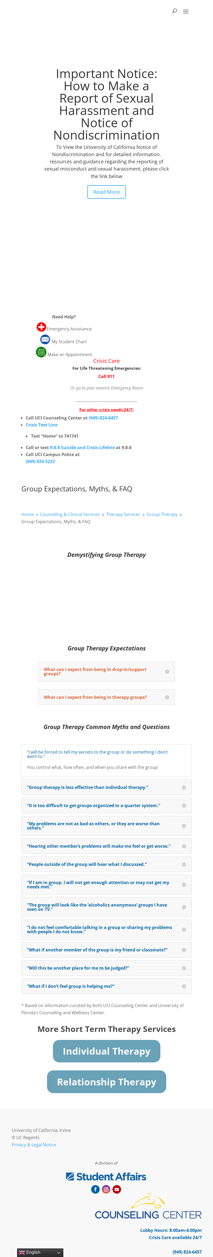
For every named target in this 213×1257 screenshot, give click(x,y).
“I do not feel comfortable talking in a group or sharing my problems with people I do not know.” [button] (99, 929)
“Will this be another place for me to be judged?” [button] (78, 968)
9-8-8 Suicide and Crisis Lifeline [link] (82, 447)
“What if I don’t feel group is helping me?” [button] (71, 986)
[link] (61, 11)
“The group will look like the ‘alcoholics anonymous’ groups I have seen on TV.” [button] (97, 907)
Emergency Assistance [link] (69, 329)
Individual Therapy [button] (106, 1051)
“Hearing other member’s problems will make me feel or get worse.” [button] (99, 846)
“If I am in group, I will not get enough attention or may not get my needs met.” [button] (98, 884)
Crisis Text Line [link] (41, 425)
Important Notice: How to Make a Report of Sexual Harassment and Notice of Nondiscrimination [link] (106, 104)
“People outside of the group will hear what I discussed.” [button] (87, 864)
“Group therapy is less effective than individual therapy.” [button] (87, 787)
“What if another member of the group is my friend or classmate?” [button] (97, 950)
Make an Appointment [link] (70, 354)
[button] (185, 11)
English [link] (29, 1253)
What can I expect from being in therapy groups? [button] (95, 697)
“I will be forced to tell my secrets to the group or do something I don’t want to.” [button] (97, 754)
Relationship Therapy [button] (106, 1081)
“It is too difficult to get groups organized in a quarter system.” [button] (93, 805)
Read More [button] (106, 191)
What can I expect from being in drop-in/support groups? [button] (95, 671)
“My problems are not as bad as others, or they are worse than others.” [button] (93, 826)
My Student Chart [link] (70, 342)
